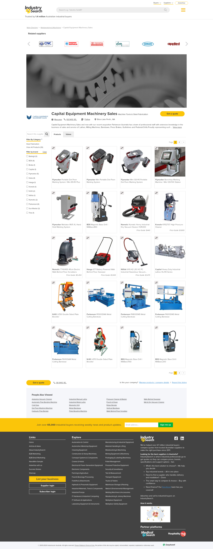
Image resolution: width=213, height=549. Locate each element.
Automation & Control (80, 442)
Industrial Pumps (78, 492)
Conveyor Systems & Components (85, 458)
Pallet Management (112, 461)
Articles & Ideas (35, 446)
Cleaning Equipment (79, 450)
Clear (45, 152)
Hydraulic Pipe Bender (40, 411)
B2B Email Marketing (37, 458)
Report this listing (179, 382)
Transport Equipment (113, 477)
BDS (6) (30, 161)
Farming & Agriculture (80, 473)
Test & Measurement (113, 473)
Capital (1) (31, 169)
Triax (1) (30, 213)
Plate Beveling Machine (78, 411)
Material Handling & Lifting (115, 446)
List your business (47, 479)
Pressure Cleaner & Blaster (116, 399)
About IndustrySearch (37, 450)
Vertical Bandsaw (113, 408)
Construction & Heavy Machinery (84, 454)
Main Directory (32, 28)
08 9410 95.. (71, 119)
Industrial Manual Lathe (78, 399)
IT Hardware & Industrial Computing (85, 496)
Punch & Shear (112, 402)
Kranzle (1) (31, 187)
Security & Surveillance (114, 469)
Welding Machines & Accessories (117, 492)
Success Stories (35, 469)
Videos (68, 134)
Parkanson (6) (32, 204)
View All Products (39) (34, 147)
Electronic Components (80, 469)
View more (177, 127)
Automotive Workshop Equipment (84, 446)
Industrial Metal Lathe (77, 402)
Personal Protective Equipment (117, 465)
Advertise (181, 3)
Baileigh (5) (31, 156)
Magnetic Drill (74, 405)
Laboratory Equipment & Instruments (85, 504)
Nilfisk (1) (30, 195)
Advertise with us (35, 465)
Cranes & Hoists (78, 461)
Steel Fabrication (32, 144)
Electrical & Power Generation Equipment (87, 465)
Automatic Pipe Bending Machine (44, 402)
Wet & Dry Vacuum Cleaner (154, 402)
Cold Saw (35, 405)
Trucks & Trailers (111, 481)
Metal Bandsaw (75, 408)
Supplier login (47, 485)
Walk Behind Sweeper (152, 399)
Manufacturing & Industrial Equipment (119, 442)
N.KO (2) (30, 191)
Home (31, 442)
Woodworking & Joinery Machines (118, 496)
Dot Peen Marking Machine (42, 408)
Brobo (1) (30, 165)
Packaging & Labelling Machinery (118, 458)
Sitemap (32, 473)
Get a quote (172, 113)
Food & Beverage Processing (82, 477)
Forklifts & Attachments (81, 481)
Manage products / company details (154, 382)
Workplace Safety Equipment (116, 504)
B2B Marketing (34, 454)
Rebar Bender (111, 405)
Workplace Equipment (113, 500)
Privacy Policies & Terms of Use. (85, 545)
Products (57, 134)
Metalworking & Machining (51, 28)
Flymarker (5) (32, 174)
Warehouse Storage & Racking (116, 485)
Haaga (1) (31, 182)
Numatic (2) (31, 200)
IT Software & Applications (82, 500)
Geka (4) (30, 178)
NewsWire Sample (36, 461)
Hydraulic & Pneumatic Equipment (85, 485)
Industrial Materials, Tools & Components (87, 489)
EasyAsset (166, 487)
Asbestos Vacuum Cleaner (42, 399)
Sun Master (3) (33, 208)
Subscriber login (47, 491)
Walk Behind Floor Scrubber (116, 411)
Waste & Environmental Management (119, 489)
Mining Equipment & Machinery (117, 454)
